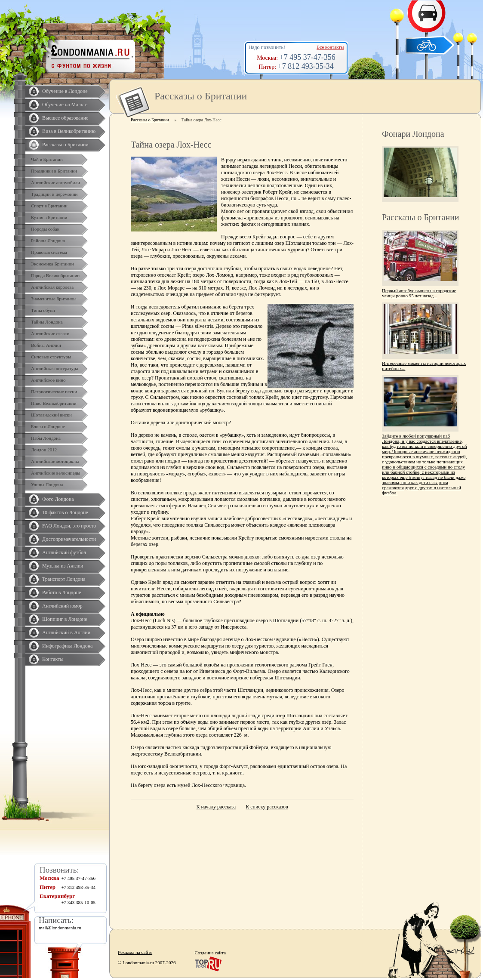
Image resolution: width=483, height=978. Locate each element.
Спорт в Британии (49, 205)
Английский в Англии (66, 632)
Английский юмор (62, 606)
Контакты (53, 659)
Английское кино (48, 380)
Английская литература (54, 368)
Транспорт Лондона (64, 579)
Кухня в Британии (49, 217)
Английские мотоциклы (55, 461)
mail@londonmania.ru (60, 927)
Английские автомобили (55, 182)
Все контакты (330, 46)
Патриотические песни (54, 391)
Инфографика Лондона (67, 646)
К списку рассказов (267, 807)
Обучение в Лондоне (65, 91)
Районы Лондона (48, 240)
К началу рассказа (216, 807)
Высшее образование (65, 118)
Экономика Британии (52, 263)
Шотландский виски (51, 414)
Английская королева (52, 287)
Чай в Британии (47, 159)
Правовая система (49, 252)
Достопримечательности (69, 539)
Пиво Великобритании (54, 403)
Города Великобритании (55, 275)
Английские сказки (50, 333)
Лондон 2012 (44, 449)
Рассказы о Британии (65, 145)
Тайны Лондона (47, 321)
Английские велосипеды (55, 472)
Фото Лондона (58, 499)
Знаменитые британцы (54, 298)
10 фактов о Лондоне (65, 512)
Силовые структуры (51, 356)
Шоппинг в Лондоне (64, 619)
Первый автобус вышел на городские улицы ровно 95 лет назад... (419, 293)
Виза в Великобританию (68, 131)
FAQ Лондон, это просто (69, 526)
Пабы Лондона (46, 438)
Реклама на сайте (135, 952)
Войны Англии (46, 345)
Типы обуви (43, 310)
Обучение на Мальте (64, 105)
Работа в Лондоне (61, 592)
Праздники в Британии (54, 170)
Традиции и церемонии (54, 194)
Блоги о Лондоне (48, 426)
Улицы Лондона (47, 484)
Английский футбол (64, 552)
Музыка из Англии (62, 566)
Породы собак (45, 228)
